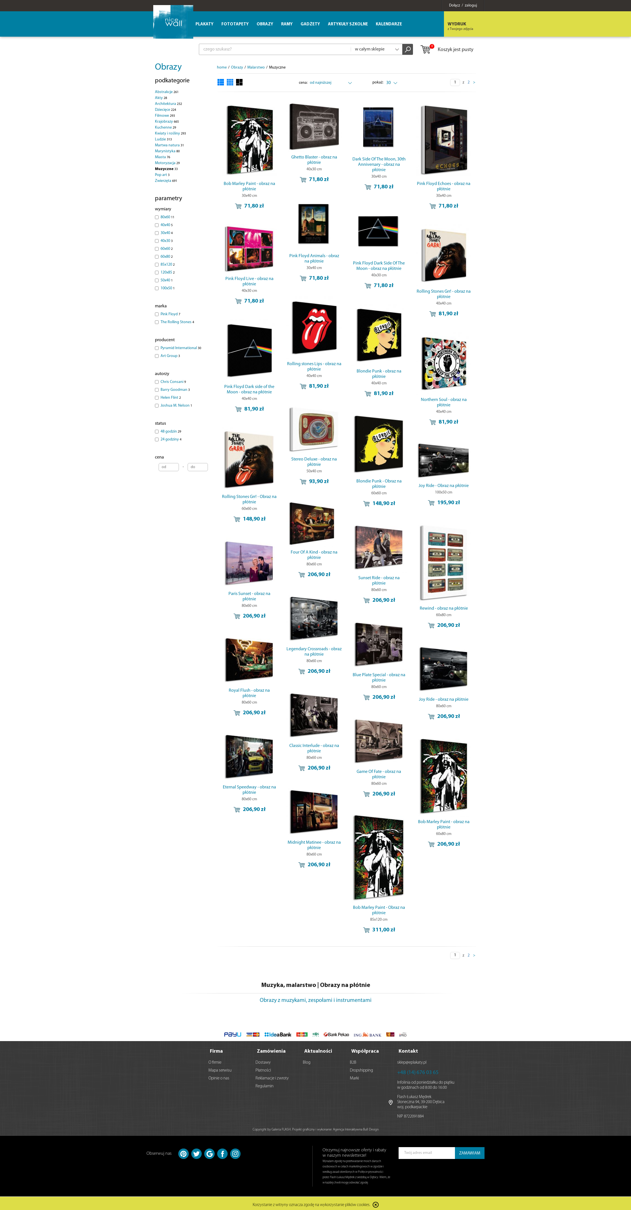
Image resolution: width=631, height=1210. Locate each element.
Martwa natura (169, 145)
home (222, 67)
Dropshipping (361, 1068)
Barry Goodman (175, 390)
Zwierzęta (166, 181)
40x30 (167, 241)
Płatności (263, 1068)
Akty (161, 98)
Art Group (170, 356)
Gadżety (310, 24)
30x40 (167, 233)
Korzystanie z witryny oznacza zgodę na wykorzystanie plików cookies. (311, 1203)
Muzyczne (166, 169)
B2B (353, 1060)
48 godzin (171, 431)
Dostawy (263, 1060)
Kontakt (408, 1049)
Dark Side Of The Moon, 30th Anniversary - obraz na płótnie (379, 164)
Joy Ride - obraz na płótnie (443, 699)
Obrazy (168, 67)
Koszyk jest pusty (446, 49)
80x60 (167, 217)
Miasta (162, 157)
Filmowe (165, 116)
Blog (306, 1060)
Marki (354, 1076)
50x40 (167, 280)
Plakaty (204, 24)
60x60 (167, 249)
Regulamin (264, 1084)
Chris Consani (173, 382)
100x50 (168, 288)
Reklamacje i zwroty (272, 1076)
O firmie (214, 1060)
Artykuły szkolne (348, 24)
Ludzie (163, 139)
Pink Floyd (170, 314)
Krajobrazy (167, 122)
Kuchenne (165, 127)
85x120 (168, 265)
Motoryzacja (167, 163)
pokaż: (377, 82)
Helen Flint (171, 398)
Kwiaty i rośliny (170, 133)
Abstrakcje (167, 92)
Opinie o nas (218, 1076)
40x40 (167, 225)
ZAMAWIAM (469, 1151)
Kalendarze (389, 24)
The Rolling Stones (177, 322)
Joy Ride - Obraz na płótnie (444, 486)
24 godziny (171, 439)
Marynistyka (167, 151)
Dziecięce (165, 110)
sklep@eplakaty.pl (411, 1060)
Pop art (162, 175)
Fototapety (235, 24)
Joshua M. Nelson (176, 406)
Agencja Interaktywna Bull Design (356, 1127)
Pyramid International (181, 348)
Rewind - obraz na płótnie (444, 608)
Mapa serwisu (220, 1068)
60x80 (167, 257)
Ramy (287, 24)
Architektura (168, 104)
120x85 (168, 272)
